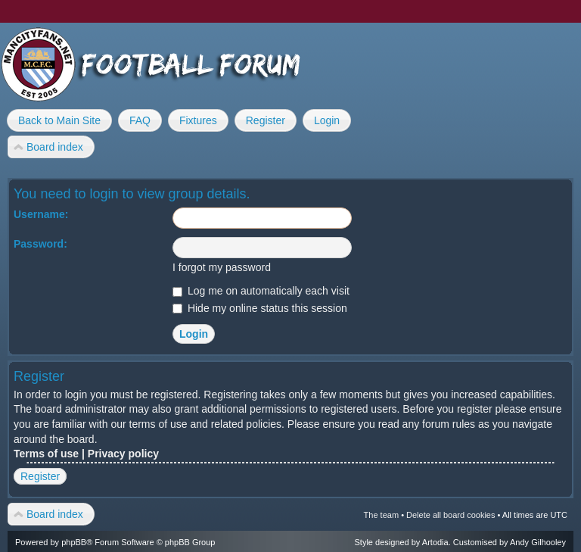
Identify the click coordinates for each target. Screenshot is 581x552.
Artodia (435, 542)
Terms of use (46, 454)
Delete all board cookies (450, 514)
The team (381, 514)
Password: (40, 244)
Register (40, 476)
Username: (41, 214)
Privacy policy (123, 454)
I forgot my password (221, 267)
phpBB (73, 542)
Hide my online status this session (259, 308)
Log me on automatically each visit (261, 291)
